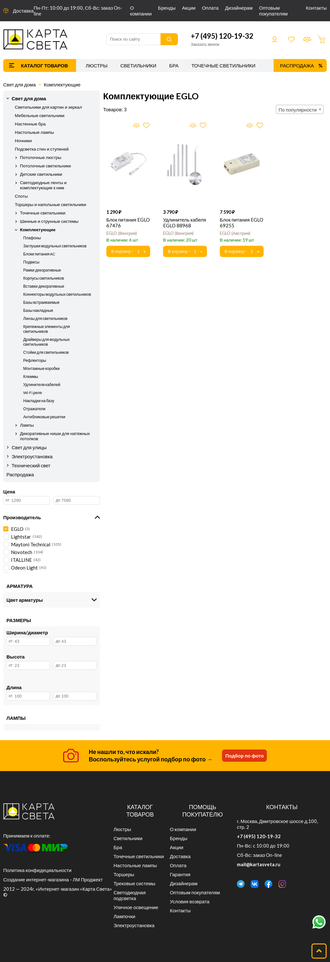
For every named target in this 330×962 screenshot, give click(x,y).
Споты (21, 196)
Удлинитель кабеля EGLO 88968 (184, 222)
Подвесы (31, 262)
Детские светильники (41, 174)
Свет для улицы (29, 447)
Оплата (210, 8)
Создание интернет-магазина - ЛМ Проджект (53, 879)
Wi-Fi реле (32, 392)
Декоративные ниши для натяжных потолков (55, 436)
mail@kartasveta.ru (258, 864)
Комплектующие (62, 84)
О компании (140, 10)
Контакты (316, 8)
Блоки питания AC (39, 254)
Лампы (27, 425)
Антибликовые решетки (44, 416)
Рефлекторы (34, 360)
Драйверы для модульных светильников (46, 342)
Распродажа (297, 65)
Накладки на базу (38, 400)
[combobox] (300, 109)
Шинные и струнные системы (49, 221)
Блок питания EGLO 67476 (128, 222)
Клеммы (30, 376)
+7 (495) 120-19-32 (222, 36)
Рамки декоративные (42, 270)
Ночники (23, 140)
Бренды (166, 8)
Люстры (97, 65)
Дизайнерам (239, 8)
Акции (189, 8)
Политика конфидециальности (37, 870)
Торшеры (123, 874)
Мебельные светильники (39, 115)
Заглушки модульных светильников (54, 245)
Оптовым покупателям (273, 10)
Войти (274, 39)
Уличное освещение (135, 907)
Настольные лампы (34, 132)
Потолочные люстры (40, 157)
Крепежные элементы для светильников (46, 329)
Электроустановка (32, 456)
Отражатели (34, 408)
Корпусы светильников (43, 278)
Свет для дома (19, 84)
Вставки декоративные (43, 286)
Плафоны (32, 237)
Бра (174, 65)
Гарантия (180, 874)
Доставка (23, 11)
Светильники (138, 65)
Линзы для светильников (45, 318)
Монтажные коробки (41, 368)
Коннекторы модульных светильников (57, 294)
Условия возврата (189, 901)
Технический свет (31, 465)
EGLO (121, 233)
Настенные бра (30, 123)
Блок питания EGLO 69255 (241, 222)
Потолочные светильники (45, 165)
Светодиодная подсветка (129, 895)
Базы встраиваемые (41, 302)
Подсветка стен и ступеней (42, 149)
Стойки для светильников (46, 352)
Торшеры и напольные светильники (50, 204)
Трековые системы (134, 883)
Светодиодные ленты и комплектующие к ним (43, 185)
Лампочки (124, 916)
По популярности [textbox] (298, 110)
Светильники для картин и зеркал (48, 107)
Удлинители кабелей (41, 384)
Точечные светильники (223, 65)
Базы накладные (38, 310)
